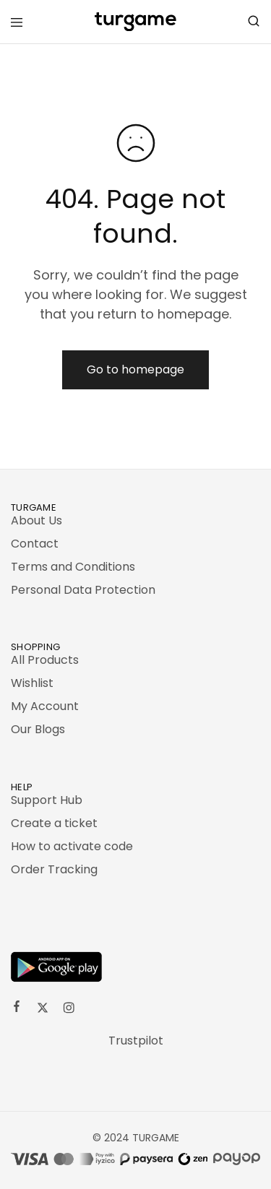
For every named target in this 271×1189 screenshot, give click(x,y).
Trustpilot (135, 1040)
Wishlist (32, 683)
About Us (36, 520)
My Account (45, 706)
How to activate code (72, 846)
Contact (35, 543)
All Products (45, 660)
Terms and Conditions (73, 566)
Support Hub (46, 800)
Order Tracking (54, 869)
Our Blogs (38, 729)
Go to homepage (135, 369)
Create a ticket (54, 823)
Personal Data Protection (83, 589)
